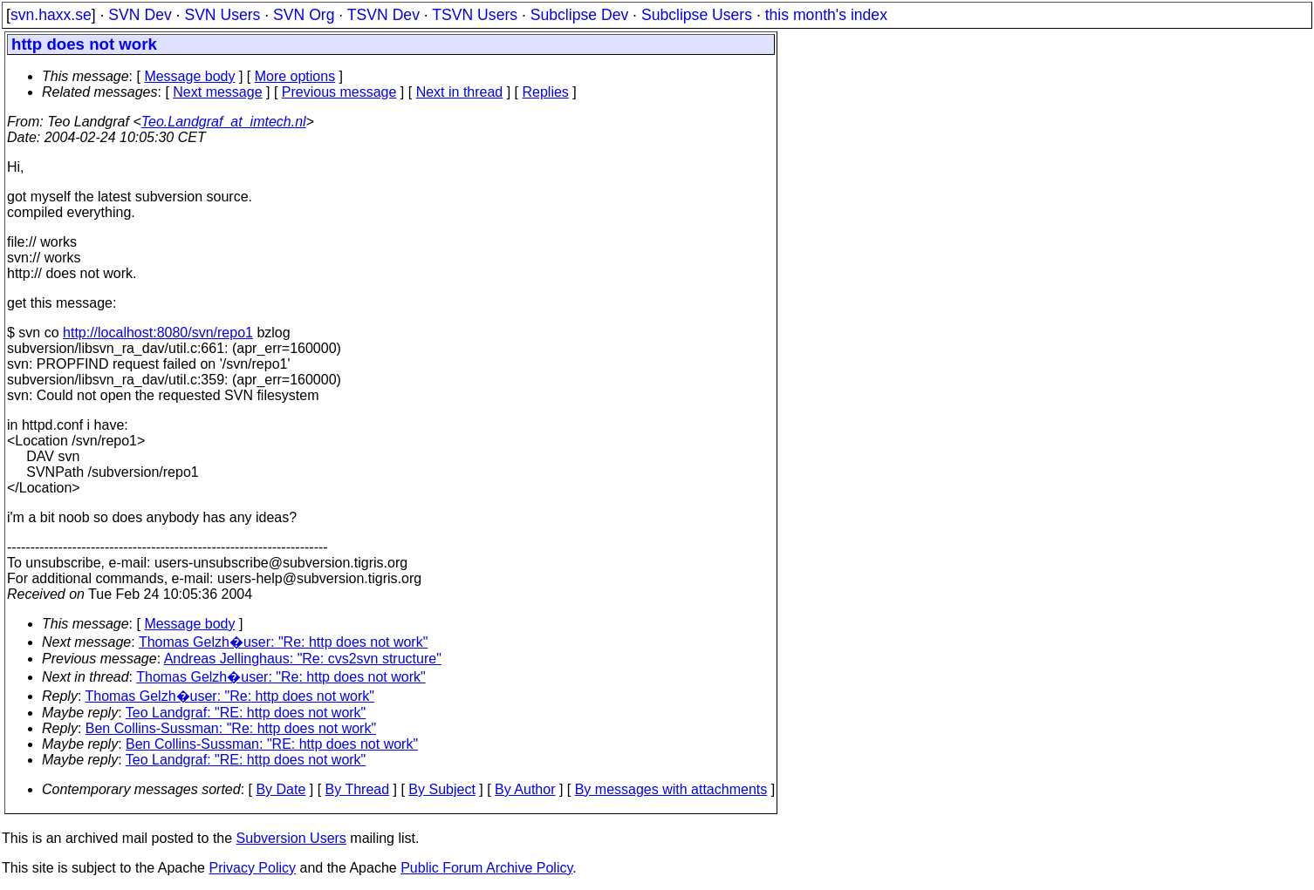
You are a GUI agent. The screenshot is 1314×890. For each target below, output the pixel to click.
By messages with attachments (671, 789)
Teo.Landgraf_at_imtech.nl (223, 121)
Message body (189, 76)
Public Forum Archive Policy (486, 867)
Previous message (339, 92)
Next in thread (459, 92)
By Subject (441, 789)
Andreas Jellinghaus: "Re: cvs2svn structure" (302, 658)
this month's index (826, 15)
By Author (525, 789)
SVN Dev (139, 15)
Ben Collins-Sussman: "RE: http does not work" (272, 744)
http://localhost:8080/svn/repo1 (158, 332)
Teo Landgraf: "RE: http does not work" (246, 712)
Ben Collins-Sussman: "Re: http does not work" (231, 728)
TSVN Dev (383, 15)
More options (295, 76)
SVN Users (222, 15)
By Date (280, 789)
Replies (546, 92)
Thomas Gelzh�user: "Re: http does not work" (283, 642)
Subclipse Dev (579, 15)
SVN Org (303, 15)
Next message (217, 92)
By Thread (357, 789)
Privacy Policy (252, 867)
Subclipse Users (696, 15)
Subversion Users (291, 838)
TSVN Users (474, 15)
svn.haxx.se (51, 15)
